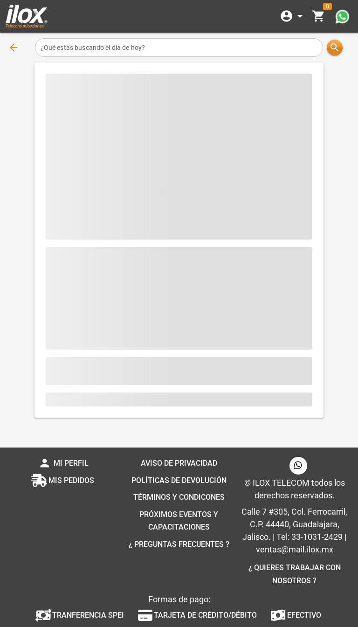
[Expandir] (293, 16)
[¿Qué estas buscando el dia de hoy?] (179, 47)
